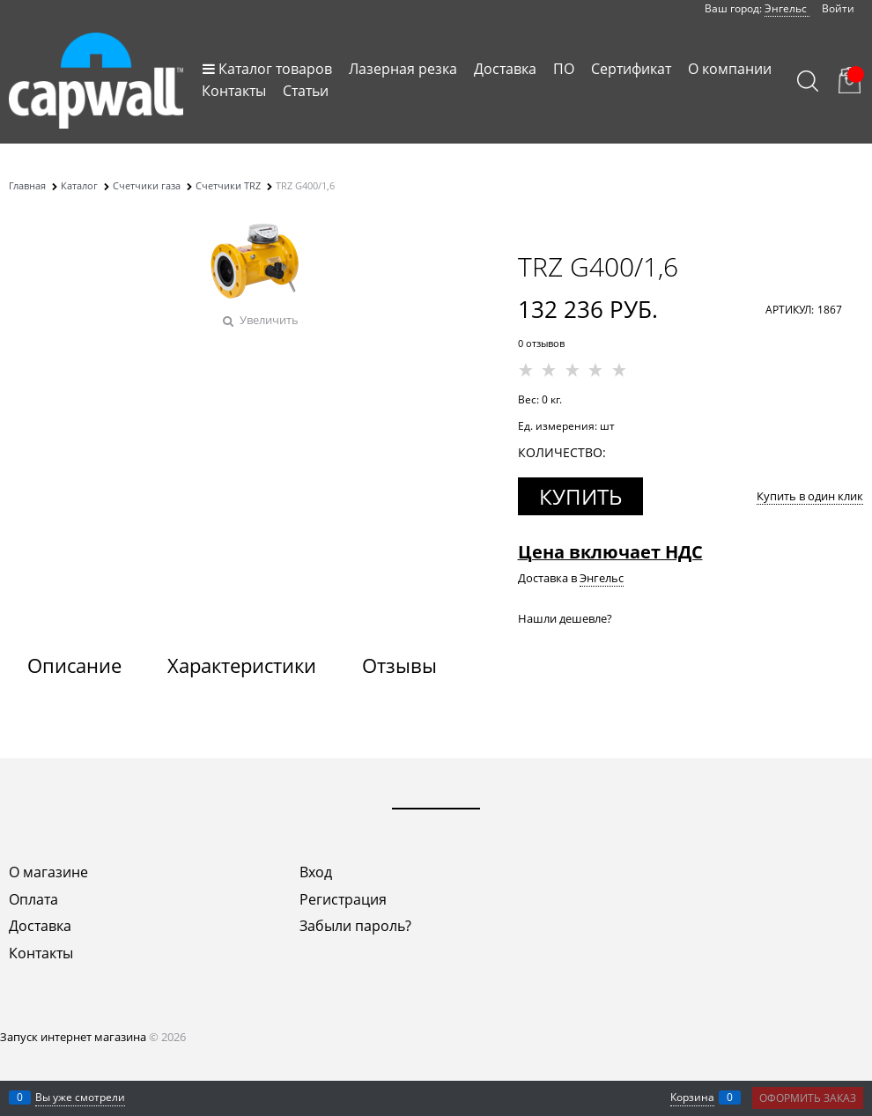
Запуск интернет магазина (73, 1037)
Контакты (234, 90)
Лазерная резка (403, 68)
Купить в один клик (810, 496)
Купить (580, 496)
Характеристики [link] (241, 665)
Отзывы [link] (399, 665)
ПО (563, 68)
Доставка (505, 68)
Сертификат (631, 68)
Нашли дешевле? (565, 618)
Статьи (306, 90)
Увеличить (269, 320)
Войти (838, 8)
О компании (730, 68)
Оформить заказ (807, 1097)
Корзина (692, 1097)
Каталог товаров (275, 68)
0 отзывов (541, 343)
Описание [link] (74, 665)
